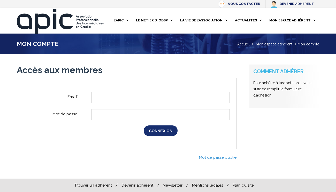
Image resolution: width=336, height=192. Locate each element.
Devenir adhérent (297, 4)
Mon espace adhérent (290, 20)
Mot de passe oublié (217, 157)
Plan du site (243, 185)
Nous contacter (244, 4)
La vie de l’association (201, 20)
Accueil (243, 44)
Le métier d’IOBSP (152, 20)
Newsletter (172, 185)
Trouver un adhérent (93, 185)
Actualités (246, 20)
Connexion (160, 131)
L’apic (119, 20)
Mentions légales (207, 185)
